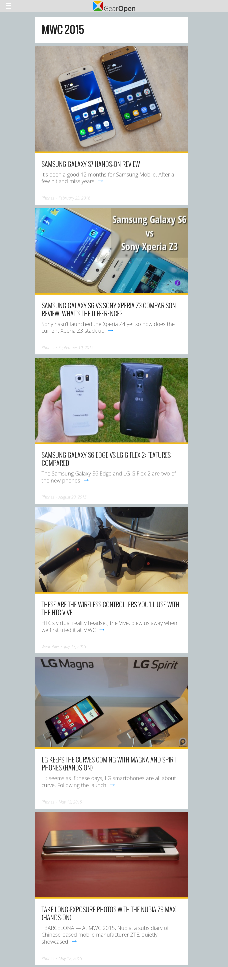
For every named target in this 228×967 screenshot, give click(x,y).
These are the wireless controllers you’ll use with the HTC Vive (110, 608)
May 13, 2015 (70, 802)
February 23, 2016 (74, 198)
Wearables (51, 646)
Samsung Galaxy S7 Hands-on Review (91, 164)
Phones (48, 198)
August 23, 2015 (73, 497)
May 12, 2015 (70, 958)
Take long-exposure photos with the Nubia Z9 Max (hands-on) (109, 913)
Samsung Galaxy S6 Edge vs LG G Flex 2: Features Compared (106, 459)
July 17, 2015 (75, 646)
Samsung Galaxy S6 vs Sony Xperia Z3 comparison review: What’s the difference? (109, 309)
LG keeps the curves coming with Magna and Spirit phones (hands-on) (109, 763)
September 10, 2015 (76, 347)
